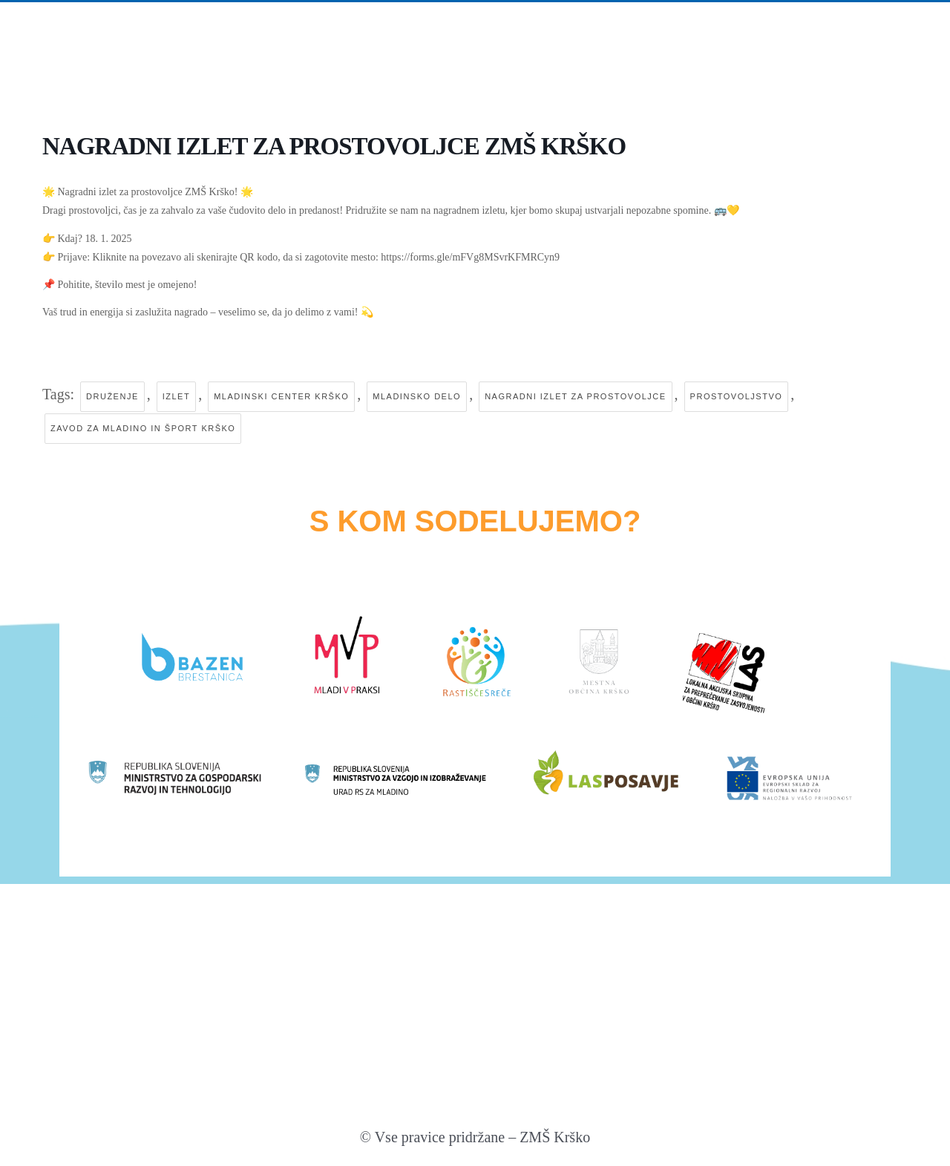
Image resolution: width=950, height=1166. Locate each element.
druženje (112, 396)
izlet (176, 396)
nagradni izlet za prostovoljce (575, 396)
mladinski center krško (281, 396)
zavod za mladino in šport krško (142, 428)
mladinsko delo (417, 396)
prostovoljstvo (736, 396)
